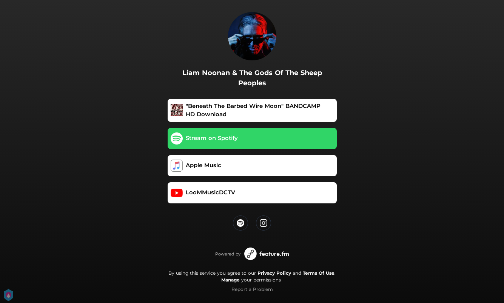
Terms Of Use (318, 273)
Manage (230, 280)
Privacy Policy (274, 273)
